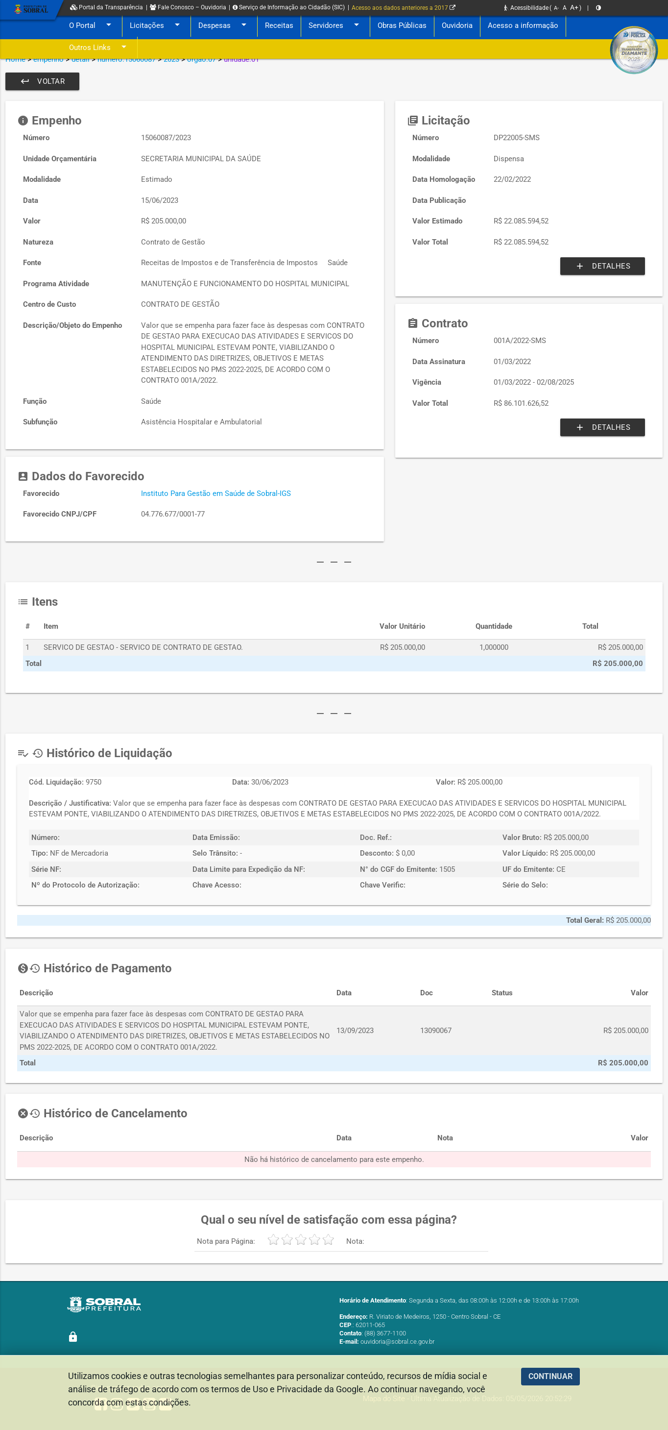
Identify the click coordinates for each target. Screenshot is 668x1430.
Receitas (279, 25)
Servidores (335, 26)
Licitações (156, 26)
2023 (171, 59)
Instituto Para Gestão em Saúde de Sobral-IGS (216, 493)
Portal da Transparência (106, 7)
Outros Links (99, 48)
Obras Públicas (402, 25)
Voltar (42, 81)
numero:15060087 (126, 59)
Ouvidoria (457, 25)
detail (81, 59)
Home (15, 59)
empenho (48, 59)
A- (556, 8)
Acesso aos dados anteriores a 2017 (403, 7)
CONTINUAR (550, 1376)
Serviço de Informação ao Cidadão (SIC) (289, 7)
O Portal (92, 26)
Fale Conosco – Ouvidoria (188, 7)
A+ (574, 7)
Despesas (224, 26)
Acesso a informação (523, 25)
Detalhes (602, 266)
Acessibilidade (526, 7)
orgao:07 (201, 59)
